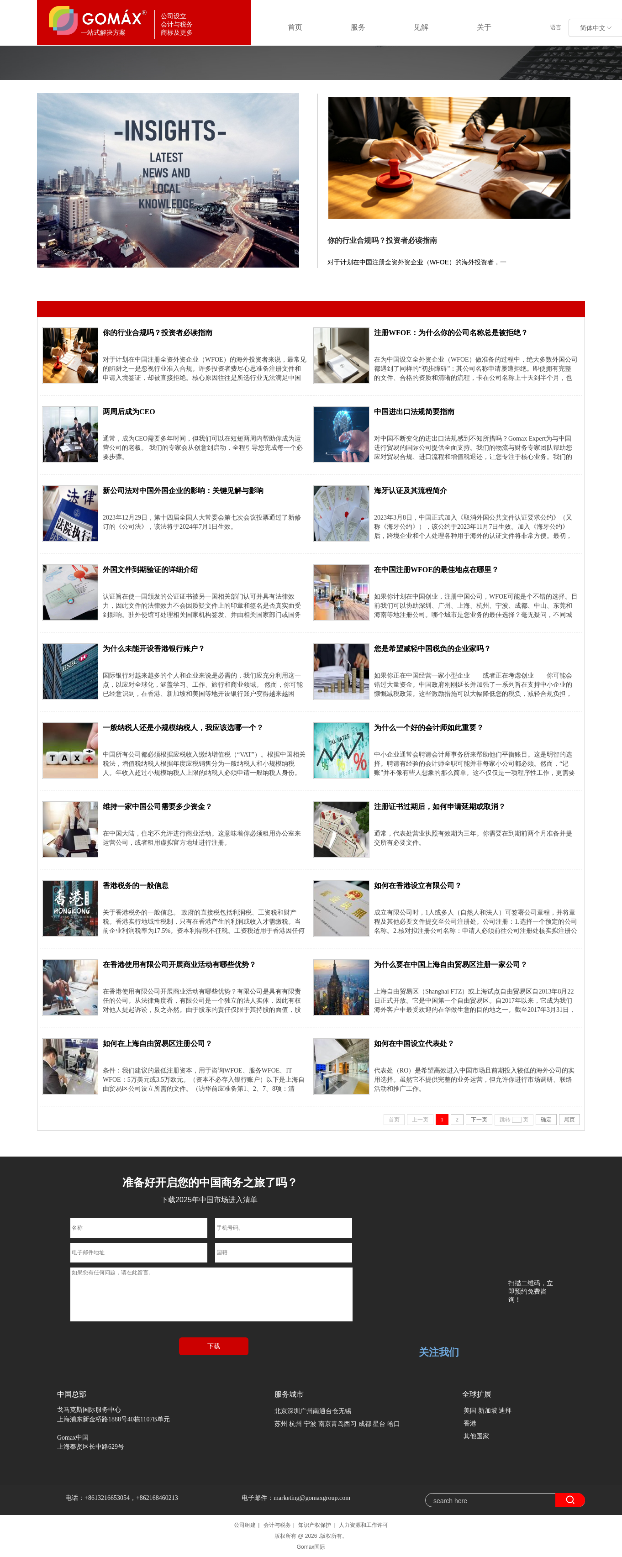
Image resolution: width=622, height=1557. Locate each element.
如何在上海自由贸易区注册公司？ (157, 1043)
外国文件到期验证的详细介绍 (150, 569)
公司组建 (245, 1525)
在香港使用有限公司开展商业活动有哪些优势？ (179, 964)
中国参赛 (114, 286)
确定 (546, 1119)
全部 (85, 286)
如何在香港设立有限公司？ (418, 885)
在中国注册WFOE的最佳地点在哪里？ (436, 569)
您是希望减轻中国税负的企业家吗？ (432, 648)
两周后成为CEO (129, 412)
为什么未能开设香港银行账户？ (154, 648)
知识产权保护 (314, 1525)
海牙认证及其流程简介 (410, 490)
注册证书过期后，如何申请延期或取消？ (440, 806)
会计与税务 (277, 1525)
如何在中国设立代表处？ (414, 1043)
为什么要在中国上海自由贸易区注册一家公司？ (450, 964)
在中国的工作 (189, 286)
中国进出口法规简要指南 (414, 412)
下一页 (479, 1119)
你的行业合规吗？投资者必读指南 (382, 240)
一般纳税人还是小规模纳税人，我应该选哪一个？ (183, 727)
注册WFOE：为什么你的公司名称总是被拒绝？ (451, 333)
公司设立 (149, 285)
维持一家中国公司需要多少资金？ (157, 806)
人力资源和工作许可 (363, 1525)
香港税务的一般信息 (136, 885)
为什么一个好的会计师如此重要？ (429, 727)
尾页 (569, 1119)
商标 (222, 286)
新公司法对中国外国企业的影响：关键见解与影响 (183, 490)
